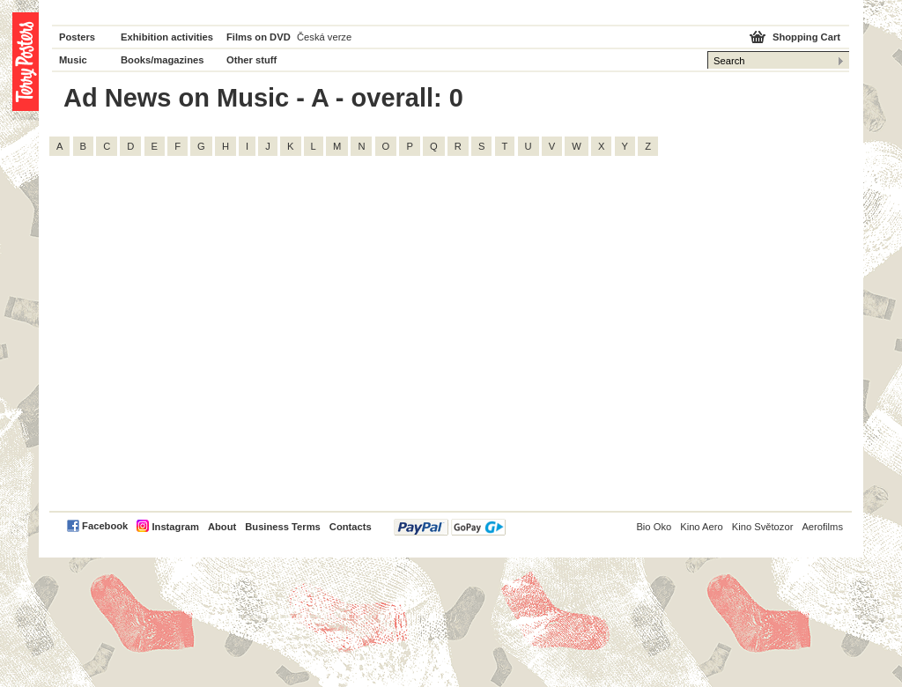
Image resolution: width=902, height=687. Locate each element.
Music (73, 60)
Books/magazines (162, 60)
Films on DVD (258, 37)
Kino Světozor (763, 526)
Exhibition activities (167, 37)
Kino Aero (701, 526)
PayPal (450, 527)
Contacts (350, 526)
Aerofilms (822, 526)
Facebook (105, 526)
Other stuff (251, 60)
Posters (77, 37)
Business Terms (283, 526)
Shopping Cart (806, 37)
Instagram (175, 526)
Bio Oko (653, 526)
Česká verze (324, 37)
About (222, 526)
